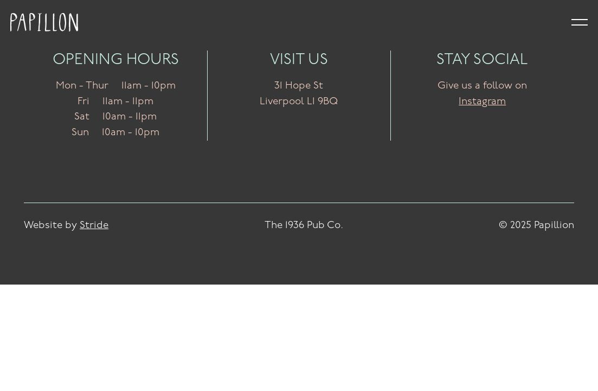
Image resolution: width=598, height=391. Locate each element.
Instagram (482, 102)
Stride (94, 225)
